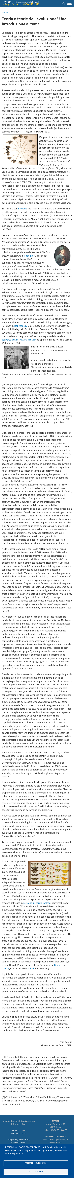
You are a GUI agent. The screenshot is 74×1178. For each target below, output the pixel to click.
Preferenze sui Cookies (36, 1163)
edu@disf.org (24, 1139)
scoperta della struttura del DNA (19, 340)
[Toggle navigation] (69, 3)
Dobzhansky (20, 326)
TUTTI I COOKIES (36, 1171)
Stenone (22, 208)
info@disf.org (13, 1139)
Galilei (30, 968)
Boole (57, 965)
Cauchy (5, 968)
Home (5, 12)
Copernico (29, 256)
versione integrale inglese (36, 903)
